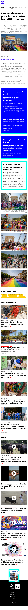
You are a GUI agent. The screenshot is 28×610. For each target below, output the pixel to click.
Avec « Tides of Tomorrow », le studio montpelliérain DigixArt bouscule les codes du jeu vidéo (13, 536)
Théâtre (2, 558)
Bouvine (7, 455)
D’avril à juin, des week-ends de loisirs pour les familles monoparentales (12, 350)
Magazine (12, 594)
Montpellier (4, 58)
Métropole (4, 294)
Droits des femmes (4, 397)
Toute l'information (14, 598)
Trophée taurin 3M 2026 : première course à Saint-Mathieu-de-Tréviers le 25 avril (13, 459)
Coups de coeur (4, 482)
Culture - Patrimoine (12, 482)
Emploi (2, 422)
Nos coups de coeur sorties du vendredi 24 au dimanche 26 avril (13, 486)
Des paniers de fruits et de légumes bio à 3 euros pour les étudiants (13, 375)
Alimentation (10, 371)
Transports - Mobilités (13, 294)
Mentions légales (15, 608)
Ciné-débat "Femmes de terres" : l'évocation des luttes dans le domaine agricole (13, 401)
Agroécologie (3, 371)
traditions (3, 455)
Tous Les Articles (10, 7)
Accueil (3, 7)
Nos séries (12, 596)
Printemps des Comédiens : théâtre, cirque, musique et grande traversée (12, 562)
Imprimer (10, 21)
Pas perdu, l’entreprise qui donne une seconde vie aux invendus (12, 324)
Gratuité (20, 294)
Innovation (3, 320)
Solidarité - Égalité (4, 56)
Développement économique (11, 320)
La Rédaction (24, 608)
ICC (6, 531)
